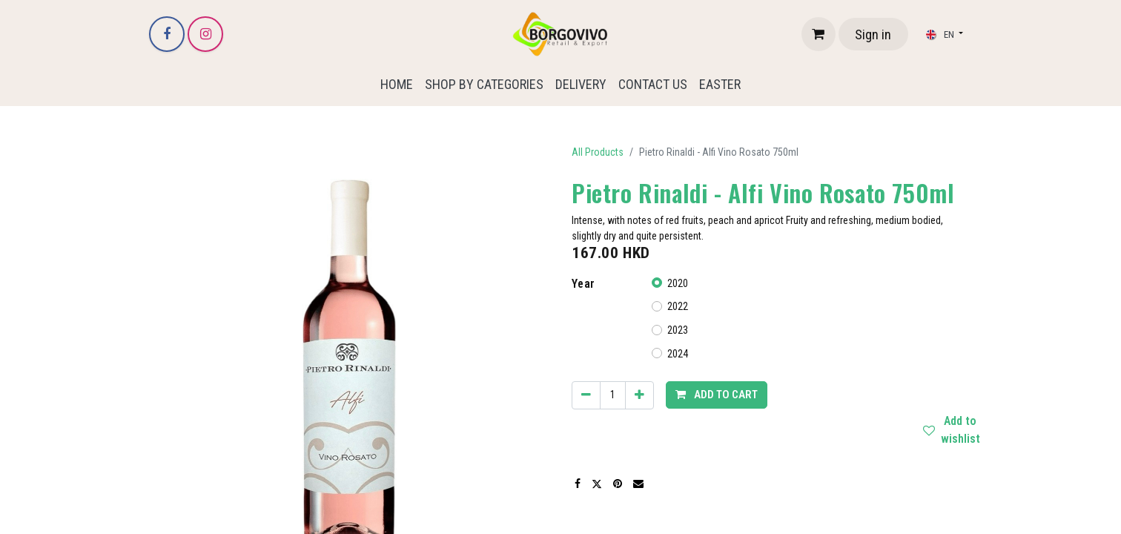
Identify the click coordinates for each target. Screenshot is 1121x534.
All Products (598, 152)
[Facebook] (167, 34)
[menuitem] (396, 84)
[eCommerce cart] (818, 34)
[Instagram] (205, 34)
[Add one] (639, 395)
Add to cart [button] (716, 394)
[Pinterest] (617, 483)
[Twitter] (597, 483)
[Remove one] (586, 395)
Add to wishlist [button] (957, 430)
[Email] (638, 483)
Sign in (873, 34)
